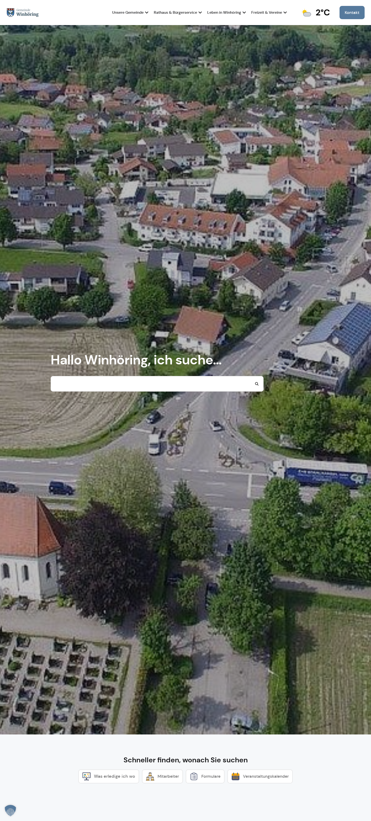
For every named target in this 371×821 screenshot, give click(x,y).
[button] (10, 810)
